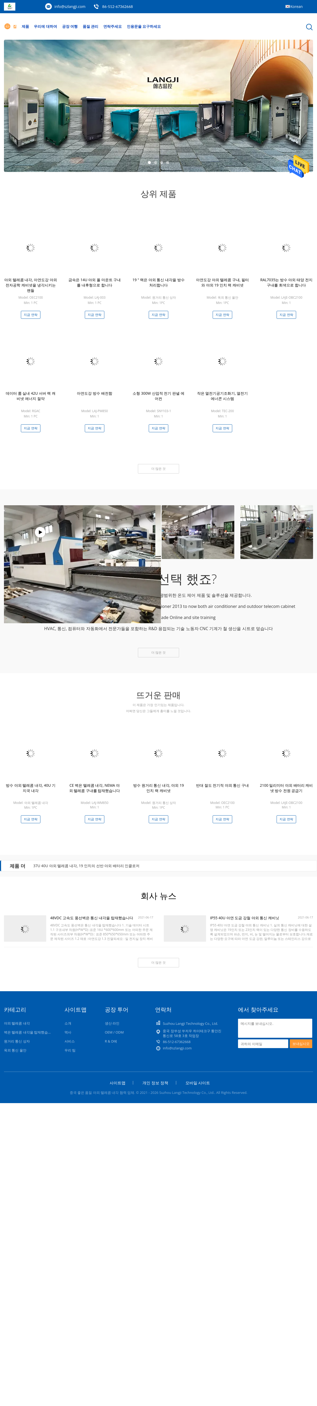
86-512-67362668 (117, 6)
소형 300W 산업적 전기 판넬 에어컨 (158, 396)
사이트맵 (117, 1083)
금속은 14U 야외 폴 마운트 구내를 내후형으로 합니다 (94, 282)
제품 (25, 26)
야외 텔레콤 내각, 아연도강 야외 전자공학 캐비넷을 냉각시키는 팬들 (30, 285)
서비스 (69, 1041)
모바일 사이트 (197, 1083)
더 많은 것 (158, 468)
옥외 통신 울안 (15, 1050)
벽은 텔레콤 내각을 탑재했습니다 (29, 1032)
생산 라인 (112, 1023)
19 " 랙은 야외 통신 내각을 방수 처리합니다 (158, 282)
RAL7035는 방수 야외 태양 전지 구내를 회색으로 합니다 (286, 282)
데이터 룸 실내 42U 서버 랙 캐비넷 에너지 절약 (30, 396)
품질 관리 (91, 26)
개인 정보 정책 (155, 1083)
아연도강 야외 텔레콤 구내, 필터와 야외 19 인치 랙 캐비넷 (222, 282)
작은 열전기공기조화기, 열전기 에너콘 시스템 (222, 396)
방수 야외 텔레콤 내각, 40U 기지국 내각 (30, 788)
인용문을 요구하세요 (144, 26)
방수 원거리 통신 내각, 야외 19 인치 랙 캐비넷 (158, 788)
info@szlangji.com (69, 6)
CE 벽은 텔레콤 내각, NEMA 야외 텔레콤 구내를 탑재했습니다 (94, 788)
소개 (67, 1023)
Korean (296, 6)
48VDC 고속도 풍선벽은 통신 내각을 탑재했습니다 (91, 917)
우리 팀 (70, 1050)
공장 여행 (70, 26)
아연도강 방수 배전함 (94, 393)
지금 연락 (30, 314)
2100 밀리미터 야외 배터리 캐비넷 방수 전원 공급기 (286, 788)
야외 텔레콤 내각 (17, 1023)
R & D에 (111, 1041)
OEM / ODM (114, 1032)
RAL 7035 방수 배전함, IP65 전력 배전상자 (68, 865)
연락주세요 (112, 26)
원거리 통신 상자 (17, 1041)
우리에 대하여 (45, 26)
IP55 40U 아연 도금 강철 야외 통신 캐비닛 (244, 917)
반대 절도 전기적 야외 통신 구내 (222, 785)
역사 (67, 1032)
